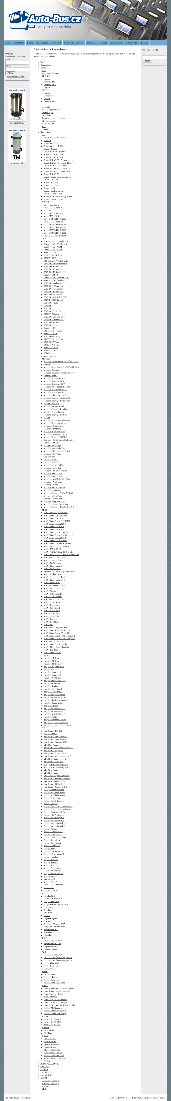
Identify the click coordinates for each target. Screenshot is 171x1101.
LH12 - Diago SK (51, 966)
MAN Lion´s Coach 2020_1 (55, 524)
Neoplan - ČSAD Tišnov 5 (54, 711)
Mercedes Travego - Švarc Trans (57, 401)
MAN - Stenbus (50, 591)
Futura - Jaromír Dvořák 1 (54, 823)
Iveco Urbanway (50, 997)
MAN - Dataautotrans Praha (55, 585)
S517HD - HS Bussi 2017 (54, 266)
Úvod (8, 43)
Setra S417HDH (50, 333)
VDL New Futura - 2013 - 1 (55, 781)
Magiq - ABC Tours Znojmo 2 (56, 764)
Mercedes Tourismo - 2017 (54, 384)
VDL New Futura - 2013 (53, 773)
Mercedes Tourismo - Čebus (55, 423)
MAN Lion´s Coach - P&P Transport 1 (59, 638)
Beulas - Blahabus (51, 977)
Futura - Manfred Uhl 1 (53, 831)
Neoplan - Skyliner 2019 (53, 664)
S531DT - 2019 (50, 258)
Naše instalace (42, 43)
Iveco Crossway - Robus (53, 994)
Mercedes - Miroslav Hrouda (55, 471)
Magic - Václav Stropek (53, 873)
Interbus (47, 915)
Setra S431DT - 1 (51, 350)
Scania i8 (47, 140)
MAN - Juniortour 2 (52, 608)
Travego (47, 417)
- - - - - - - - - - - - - (49, 104)
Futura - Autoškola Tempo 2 (55, 795)
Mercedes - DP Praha (52, 429)
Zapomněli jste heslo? (16, 76)
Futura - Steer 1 (50, 848)
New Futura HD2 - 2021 (53, 731)
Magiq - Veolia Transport (54, 789)
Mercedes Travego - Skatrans (55, 415)
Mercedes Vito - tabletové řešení (57, 451)
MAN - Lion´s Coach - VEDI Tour (58, 546)
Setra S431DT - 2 (51, 347)
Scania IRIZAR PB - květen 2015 (57, 163)
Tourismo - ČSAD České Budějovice (58, 440)
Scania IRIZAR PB (51, 174)
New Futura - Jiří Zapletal (54, 784)
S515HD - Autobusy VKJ (54, 320)
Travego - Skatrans (51, 403)
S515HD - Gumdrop (52, 336)
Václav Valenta (50, 356)
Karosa (45, 1016)
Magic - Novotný (51, 865)
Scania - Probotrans (51, 180)
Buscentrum (48, 907)
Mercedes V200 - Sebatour (54, 431)
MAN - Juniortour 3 (52, 610)
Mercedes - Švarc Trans (53, 426)
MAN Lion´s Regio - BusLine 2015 (58, 630)
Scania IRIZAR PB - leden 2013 (57, 171)
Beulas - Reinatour (51, 980)
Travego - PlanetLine (52, 445)
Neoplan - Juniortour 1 (53, 689)
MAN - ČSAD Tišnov (52, 602)
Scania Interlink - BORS (53, 146)
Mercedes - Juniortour (52, 468)
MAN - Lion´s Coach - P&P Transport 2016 (61, 554)
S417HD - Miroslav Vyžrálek (55, 264)
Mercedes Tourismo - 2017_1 (55, 392)
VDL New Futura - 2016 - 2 (55, 759)
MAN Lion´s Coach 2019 (54, 529)
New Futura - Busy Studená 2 (55, 736)
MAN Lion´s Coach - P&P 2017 (57, 532)
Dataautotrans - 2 (51, 459)
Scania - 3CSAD (50, 149)
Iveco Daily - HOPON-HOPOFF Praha (59, 1005)
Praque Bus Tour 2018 (53, 941)
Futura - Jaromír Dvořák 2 (54, 826)
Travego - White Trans (53, 496)
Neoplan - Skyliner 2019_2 (54, 661)
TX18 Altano (49, 1030)
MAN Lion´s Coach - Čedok (55, 540)
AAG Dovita (49, 887)
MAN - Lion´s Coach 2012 (54, 580)
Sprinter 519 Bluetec (52, 443)
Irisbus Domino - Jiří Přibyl (55, 1013)
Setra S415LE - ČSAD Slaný (55, 244)
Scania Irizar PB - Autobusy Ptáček (58, 196)
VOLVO (45, 202)
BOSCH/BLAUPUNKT (74, 43)
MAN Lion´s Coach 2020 (54, 526)
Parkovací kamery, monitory (53, 118)
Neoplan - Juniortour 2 (53, 692)
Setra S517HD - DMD (53, 250)
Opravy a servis (50, 84)
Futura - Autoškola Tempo (54, 792)
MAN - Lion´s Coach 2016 (54, 557)
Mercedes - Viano (51, 485)
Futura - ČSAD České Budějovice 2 (58, 809)
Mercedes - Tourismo (52, 490)
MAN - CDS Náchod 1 (53, 594)
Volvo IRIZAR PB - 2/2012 (55, 230)
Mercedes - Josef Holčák (54, 465)
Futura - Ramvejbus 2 (52, 843)
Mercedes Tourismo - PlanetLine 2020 (59, 373)
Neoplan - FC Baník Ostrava (55, 700)
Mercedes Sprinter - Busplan (55, 409)
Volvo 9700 (48, 210)
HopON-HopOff (50, 918)
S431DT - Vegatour (51, 314)
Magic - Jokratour (51, 862)
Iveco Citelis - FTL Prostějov (55, 1002)
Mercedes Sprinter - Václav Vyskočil (58, 493)
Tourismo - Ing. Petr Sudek (54, 501)
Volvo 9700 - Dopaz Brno (54, 222)
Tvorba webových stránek (120, 1098)
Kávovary (48, 79)
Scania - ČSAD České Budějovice (57, 177)
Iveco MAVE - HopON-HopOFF (57, 991)
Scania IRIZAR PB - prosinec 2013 (58, 168)
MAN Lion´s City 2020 (53, 518)
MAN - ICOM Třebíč (52, 549)
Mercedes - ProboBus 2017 (55, 395)
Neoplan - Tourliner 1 (52, 675)
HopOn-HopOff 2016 (52, 943)
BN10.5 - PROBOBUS (53, 955)
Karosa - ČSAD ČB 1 (52, 1022)
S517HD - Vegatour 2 (52, 311)
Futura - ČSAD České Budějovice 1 (58, 806)
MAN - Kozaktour (51, 622)
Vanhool (45, 1027)
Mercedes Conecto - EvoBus (55, 434)
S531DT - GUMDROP (53, 255)
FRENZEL (91, 43)
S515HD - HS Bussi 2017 (54, 292)
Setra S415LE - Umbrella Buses (56, 241)
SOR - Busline (49, 969)
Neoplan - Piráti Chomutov (54, 680)
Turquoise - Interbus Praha (54, 927)
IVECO (45, 985)
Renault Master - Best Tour (54, 1058)
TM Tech (103, 43)
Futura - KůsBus (50, 829)
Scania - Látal (49, 188)
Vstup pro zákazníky (50, 1083)
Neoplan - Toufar (50, 717)
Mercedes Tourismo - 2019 (54, 378)
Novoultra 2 (48, 935)
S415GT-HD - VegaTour (53, 339)
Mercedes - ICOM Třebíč (54, 406)
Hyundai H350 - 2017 (52, 1044)
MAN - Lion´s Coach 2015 (54, 641)
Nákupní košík (150, 50)
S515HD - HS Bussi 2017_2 (55, 272)
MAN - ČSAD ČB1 (52, 613)
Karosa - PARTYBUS (52, 1019)
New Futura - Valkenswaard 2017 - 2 (58, 747)
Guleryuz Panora (50, 375)
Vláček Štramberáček (52, 1050)
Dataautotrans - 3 (51, 462)
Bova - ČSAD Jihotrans (53, 885)
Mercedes (46, 359)
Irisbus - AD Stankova (53, 1008)
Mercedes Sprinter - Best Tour (56, 504)
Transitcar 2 (48, 913)
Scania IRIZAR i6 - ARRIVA (55, 138)
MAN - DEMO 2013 (52, 568)
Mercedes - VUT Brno (53, 482)
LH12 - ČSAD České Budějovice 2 (58, 960)
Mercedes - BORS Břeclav (54, 487)
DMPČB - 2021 (50, 1039)
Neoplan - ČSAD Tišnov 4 (54, 708)
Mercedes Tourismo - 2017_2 (55, 389)
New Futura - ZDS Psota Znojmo (57, 778)
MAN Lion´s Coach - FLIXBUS (57, 521)
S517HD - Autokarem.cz (54, 283)
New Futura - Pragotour (53, 750)
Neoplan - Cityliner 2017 (54, 666)
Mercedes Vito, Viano (52, 454)
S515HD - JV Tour (51, 342)
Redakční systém (151, 1098)
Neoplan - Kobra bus (52, 683)
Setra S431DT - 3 (51, 275)
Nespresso (46, 87)
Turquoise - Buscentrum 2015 (56, 904)
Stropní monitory (49, 121)
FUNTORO (56, 43)
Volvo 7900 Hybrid (51, 205)
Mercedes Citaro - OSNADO (55, 437)
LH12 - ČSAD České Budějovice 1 (58, 957)
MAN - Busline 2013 (52, 574)
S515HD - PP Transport (53, 286)
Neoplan (45, 655)
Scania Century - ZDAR (53, 199)
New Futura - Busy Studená (55, 739)
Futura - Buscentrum (52, 798)
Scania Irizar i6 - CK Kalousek (56, 166)
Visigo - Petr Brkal (51, 901)
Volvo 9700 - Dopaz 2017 (54, 208)
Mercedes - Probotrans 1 (53, 473)
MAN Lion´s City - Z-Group (55, 515)
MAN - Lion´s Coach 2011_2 (55, 588)
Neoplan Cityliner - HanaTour (56, 722)
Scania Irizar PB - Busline (54, 152)
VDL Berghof (49, 879)
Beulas (45, 971)
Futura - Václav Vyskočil (54, 854)
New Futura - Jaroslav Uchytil (56, 787)
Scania (44, 135)
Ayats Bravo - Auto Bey (53, 1053)
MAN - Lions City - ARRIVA (56, 512)
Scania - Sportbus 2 (51, 185)
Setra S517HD (49, 328)
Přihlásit (162, 1098)
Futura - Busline (50, 890)
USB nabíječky (48, 124)
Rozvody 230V (116, 43)
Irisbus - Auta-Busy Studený (55, 1011)
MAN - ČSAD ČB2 (52, 616)
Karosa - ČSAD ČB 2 (52, 1025)
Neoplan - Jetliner (51, 669)
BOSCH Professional (50, 73)
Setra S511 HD (50, 252)
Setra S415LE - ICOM (53, 247)
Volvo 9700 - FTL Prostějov (55, 236)
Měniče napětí (47, 112)
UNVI (44, 938)
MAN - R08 (48, 624)
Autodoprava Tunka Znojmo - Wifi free (59, 571)
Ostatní (45, 129)
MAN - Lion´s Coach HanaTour (56, 647)
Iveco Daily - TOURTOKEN (55, 999)
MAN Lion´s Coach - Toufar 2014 (57, 633)
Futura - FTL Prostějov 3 (54, 820)
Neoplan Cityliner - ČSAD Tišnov (57, 725)
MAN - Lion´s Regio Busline (55, 627)
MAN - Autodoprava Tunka (55, 577)
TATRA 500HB (50, 1041)
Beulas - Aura (49, 974)
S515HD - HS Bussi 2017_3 (55, 269)
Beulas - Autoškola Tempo (54, 983)
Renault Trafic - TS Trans (54, 1055)
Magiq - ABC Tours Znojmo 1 (56, 767)
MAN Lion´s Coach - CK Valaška (57, 543)
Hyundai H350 (50, 1047)
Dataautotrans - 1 (51, 457)
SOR (44, 952)
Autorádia (46, 107)
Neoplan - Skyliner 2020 (53, 658)
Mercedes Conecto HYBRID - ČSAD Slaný (61, 361)
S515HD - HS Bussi (52, 322)
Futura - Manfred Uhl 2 (53, 834)
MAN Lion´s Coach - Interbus (56, 644)
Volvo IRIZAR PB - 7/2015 (55, 219)
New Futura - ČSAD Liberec (55, 753)
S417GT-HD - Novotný (53, 331)
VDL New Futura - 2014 (53, 770)
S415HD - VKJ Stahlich (53, 294)
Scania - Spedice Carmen (54, 191)
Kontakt (144, 43)
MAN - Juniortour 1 (52, 605)
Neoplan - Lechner (51, 686)
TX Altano (48, 1033)
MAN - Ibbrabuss (51, 650)
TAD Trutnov (49, 353)
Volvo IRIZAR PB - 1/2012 (55, 233)
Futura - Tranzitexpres (53, 851)
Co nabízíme (19, 43)
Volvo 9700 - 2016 (51, 216)
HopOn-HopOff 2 (51, 929)
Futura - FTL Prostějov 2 (54, 817)
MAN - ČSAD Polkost (53, 560)
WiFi (44, 126)
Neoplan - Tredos (51, 706)
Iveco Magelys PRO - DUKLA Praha (59, 988)
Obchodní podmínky (50, 1081)
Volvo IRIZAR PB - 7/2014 (55, 224)
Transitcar (48, 910)
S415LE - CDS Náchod (53, 300)
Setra (44, 238)
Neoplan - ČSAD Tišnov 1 (54, 697)
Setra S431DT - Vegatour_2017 (56, 278)
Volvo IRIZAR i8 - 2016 (53, 213)
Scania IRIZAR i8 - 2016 (54, 157)
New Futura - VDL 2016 (53, 761)
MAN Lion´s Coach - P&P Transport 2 (59, 636)
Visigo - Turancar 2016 (53, 899)
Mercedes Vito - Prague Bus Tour (57, 387)
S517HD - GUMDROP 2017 (55, 297)
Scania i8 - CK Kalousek (54, 154)
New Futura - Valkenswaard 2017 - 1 (58, 756)
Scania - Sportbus (51, 182)
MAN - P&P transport (52, 563)
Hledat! (147, 60)
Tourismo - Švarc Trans (53, 499)
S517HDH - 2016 (51, 303)
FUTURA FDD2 (50, 734)
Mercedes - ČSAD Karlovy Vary (57, 479)
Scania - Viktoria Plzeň (53, 194)
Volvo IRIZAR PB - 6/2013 (55, 227)
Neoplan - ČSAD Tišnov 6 (54, 714)
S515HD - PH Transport (53, 289)
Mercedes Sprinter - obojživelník (57, 398)
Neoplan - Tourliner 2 (52, 672)
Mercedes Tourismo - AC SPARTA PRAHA (61, 367)
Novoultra (48, 932)
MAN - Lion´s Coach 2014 (54, 566)
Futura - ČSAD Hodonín (53, 801)
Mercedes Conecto (51, 370)
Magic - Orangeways (52, 868)
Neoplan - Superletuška (53, 703)
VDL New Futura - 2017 (53, 745)
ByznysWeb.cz (137, 1098)
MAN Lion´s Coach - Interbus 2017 (58, 535)
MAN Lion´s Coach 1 (52, 652)
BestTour (47, 921)
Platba (44, 1089)
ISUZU (45, 893)
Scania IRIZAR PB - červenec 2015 (58, 160)
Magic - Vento (49, 876)
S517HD (47, 306)
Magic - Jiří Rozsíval (52, 871)
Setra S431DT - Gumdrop (54, 280)
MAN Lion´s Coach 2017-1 (55, 538)
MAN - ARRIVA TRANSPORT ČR (58, 552)
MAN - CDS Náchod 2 (53, 596)
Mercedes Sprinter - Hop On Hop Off (59, 507)
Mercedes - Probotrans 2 (53, 476)
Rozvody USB (132, 43)
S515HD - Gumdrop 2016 (54, 317)
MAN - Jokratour (51, 619)
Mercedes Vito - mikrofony (55, 448)
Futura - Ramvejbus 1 (52, 840)
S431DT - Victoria (51, 345)
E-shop (30, 43)
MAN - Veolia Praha (52, 582)
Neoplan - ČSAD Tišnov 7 (54, 678)
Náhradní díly (49, 82)
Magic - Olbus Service (53, 882)
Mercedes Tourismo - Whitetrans (57, 420)
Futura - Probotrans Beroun (55, 837)
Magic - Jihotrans (51, 859)
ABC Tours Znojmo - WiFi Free (56, 775)
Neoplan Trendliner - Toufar (55, 720)
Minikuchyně (49, 96)
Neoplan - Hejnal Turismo (54, 694)
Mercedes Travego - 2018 (54, 381)
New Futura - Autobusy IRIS (55, 742)
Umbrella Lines (50, 364)
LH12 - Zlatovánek (51, 963)
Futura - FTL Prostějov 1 (54, 815)
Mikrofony (46, 115)
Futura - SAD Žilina (52, 845)
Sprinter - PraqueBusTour (54, 412)
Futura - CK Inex (50, 803)
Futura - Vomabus (51, 857)
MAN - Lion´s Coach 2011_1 (55, 599)
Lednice (47, 98)
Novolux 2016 (49, 896)
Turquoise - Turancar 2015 (54, 924)
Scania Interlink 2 (51, 143)
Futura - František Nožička (54, 812)
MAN (44, 510)
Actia (44, 70)
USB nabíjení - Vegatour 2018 (56, 261)
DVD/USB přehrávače (51, 110)
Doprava (45, 1086)
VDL (44, 728)
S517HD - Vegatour (52, 325)
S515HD (47, 308)
